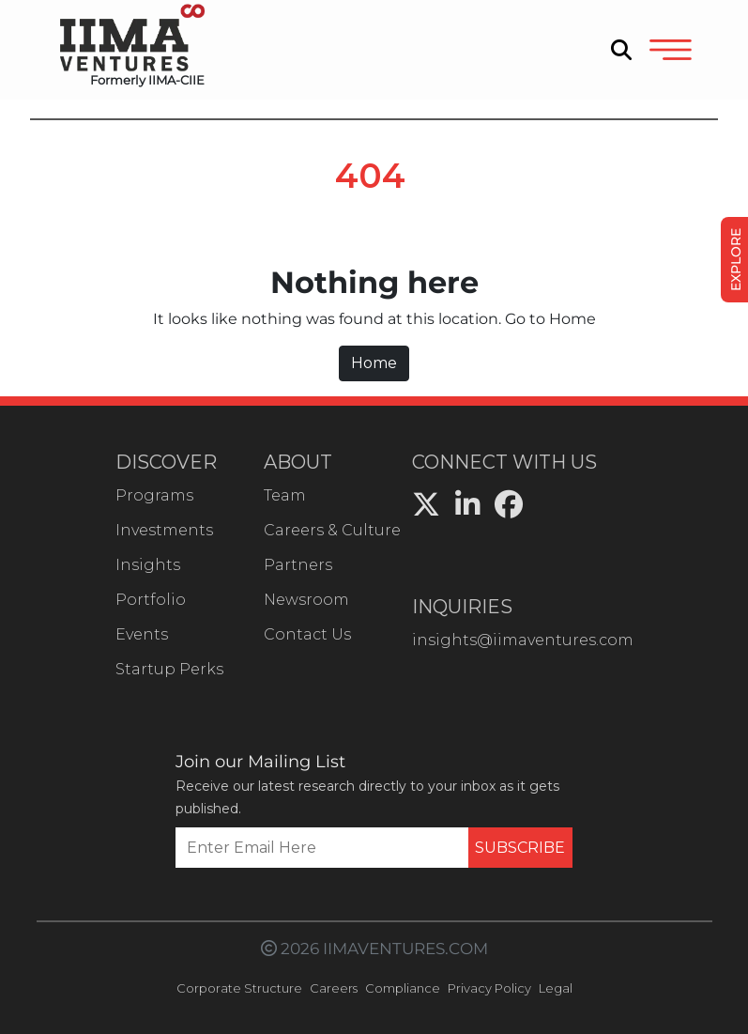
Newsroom (306, 600)
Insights (147, 565)
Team (285, 495)
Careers (334, 987)
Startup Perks (169, 669)
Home (374, 363)
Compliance (402, 987)
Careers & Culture (332, 530)
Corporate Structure (239, 987)
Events (141, 634)
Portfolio (150, 600)
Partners (298, 565)
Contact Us (307, 634)
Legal (555, 987)
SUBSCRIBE (520, 848)
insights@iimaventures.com (523, 640)
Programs (154, 495)
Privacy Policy (489, 987)
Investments (164, 530)
